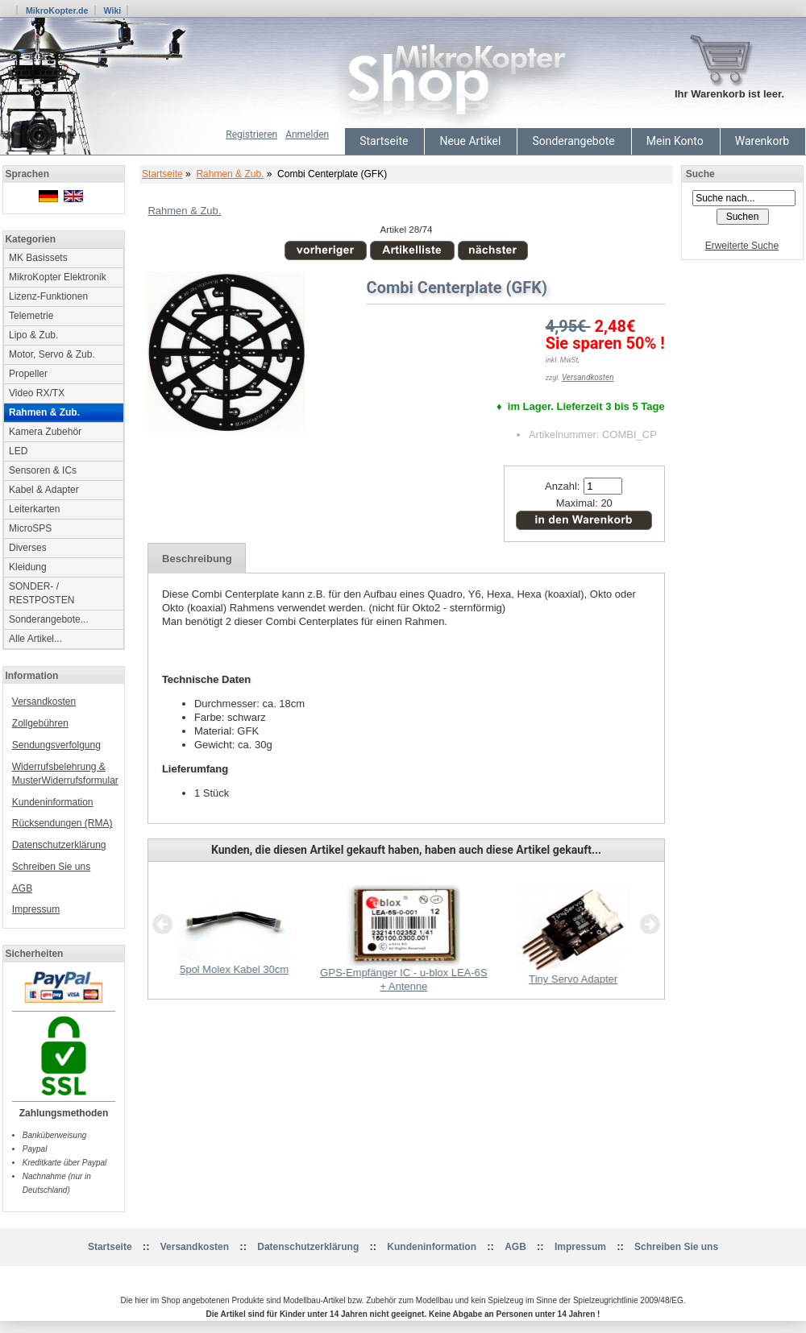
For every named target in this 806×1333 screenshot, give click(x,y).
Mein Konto (675, 141)
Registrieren (251, 134)
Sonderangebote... (49, 619)
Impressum (36, 909)
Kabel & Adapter (44, 489)
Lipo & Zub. (33, 335)
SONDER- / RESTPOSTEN (41, 593)
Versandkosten (44, 701)
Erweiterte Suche (742, 245)
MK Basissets (38, 257)
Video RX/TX (36, 393)
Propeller (28, 373)
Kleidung (28, 567)
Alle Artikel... (35, 638)
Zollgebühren (40, 723)
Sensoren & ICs (43, 470)
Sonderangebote (573, 141)
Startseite (383, 141)
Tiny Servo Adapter (573, 979)
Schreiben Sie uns (51, 866)
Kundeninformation (52, 802)
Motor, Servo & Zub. (52, 354)
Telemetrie (31, 315)
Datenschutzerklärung (59, 845)
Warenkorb (762, 141)
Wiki (112, 10)
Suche (700, 174)
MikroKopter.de (57, 10)
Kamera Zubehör (45, 431)
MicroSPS (30, 528)
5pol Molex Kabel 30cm (234, 969)
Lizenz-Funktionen (48, 296)
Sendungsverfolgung (56, 745)
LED (18, 451)
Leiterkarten (34, 509)
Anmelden (307, 134)
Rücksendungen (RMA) (62, 823)
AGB (22, 888)
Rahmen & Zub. (230, 174)
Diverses (28, 547)
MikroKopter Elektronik (57, 277)
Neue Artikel (470, 141)
